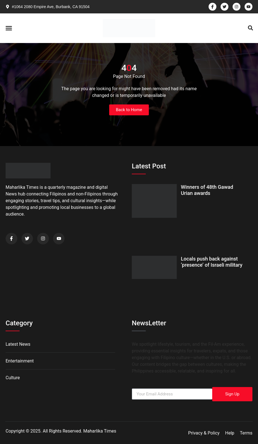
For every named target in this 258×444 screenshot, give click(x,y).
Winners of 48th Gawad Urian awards (207, 190)
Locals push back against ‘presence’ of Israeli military (211, 262)
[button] (9, 28)
